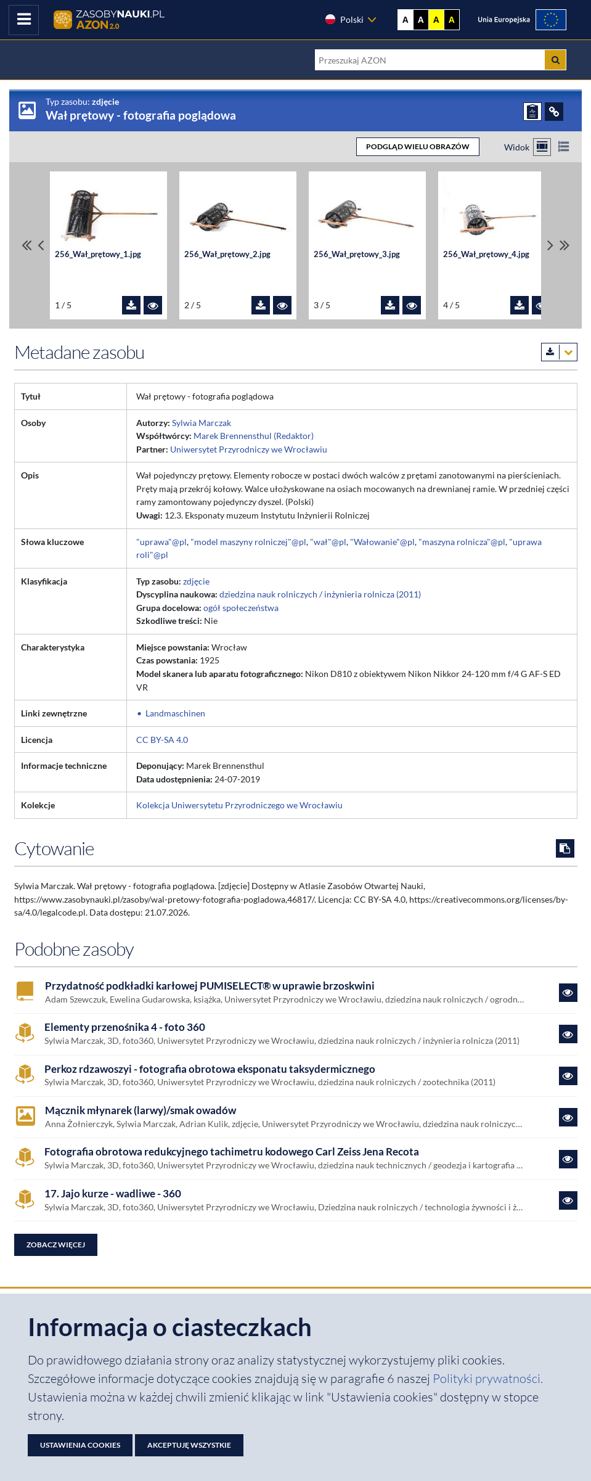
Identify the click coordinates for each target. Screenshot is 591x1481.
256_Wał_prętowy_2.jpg (227, 254)
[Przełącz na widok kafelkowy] (542, 147)
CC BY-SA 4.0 (162, 739)
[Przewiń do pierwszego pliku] (26, 245)
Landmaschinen (175, 713)
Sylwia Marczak (201, 422)
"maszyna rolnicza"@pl (461, 541)
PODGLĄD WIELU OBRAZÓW (418, 146)
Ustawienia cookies (80, 1445)
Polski (344, 19)
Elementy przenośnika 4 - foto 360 (124, 1027)
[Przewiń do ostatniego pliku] (564, 245)
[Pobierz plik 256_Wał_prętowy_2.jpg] (260, 305)
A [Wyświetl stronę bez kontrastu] (405, 20)
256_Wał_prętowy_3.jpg (357, 254)
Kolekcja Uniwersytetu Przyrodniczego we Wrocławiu (239, 805)
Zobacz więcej (55, 1244)
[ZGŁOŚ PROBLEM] (532, 111)
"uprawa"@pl (161, 541)
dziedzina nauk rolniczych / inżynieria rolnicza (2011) (320, 594)
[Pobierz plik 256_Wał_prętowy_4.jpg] (519, 305)
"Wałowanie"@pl (382, 541)
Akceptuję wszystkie (189, 1445)
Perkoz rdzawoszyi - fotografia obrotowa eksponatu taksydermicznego (209, 1069)
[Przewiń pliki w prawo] (550, 245)
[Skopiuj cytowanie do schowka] (565, 848)
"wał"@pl (328, 541)
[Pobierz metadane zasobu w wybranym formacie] (559, 352)
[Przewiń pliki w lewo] (41, 245)
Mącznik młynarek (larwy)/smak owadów (140, 1110)
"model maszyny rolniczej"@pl (248, 541)
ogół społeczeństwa (241, 607)
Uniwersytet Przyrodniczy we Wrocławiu (248, 449)
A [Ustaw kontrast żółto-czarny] (436, 20)
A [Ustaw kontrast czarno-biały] (421, 20)
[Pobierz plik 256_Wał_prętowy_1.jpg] (131, 305)
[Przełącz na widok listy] (564, 147)
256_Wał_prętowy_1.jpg (98, 254)
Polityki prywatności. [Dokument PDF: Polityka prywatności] (488, 1378)
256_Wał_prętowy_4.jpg (486, 254)
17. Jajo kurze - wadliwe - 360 (112, 1194)
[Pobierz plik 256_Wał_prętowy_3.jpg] (390, 305)
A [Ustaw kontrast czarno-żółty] (452, 20)
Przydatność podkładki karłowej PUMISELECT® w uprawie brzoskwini (210, 986)
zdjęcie (196, 581)
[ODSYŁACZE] (554, 111)
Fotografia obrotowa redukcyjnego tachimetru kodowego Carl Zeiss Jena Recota (231, 1152)
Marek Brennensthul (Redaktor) (254, 435)
